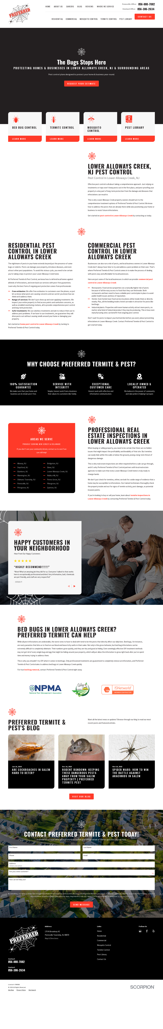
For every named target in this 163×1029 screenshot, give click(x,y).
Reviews (89, 6)
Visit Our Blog (81, 850)
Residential (101, 990)
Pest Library (102, 1009)
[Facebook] (147, 985)
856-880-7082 (146, 4)
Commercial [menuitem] (71, 19)
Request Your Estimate (81, 83)
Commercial (101, 995)
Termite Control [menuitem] (108, 19)
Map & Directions (51, 993)
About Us (58, 6)
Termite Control (103, 1004)
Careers (70, 6)
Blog (79, 6)
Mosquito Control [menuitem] (89, 19)
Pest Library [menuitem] (125, 19)
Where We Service (105, 6)
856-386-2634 (145, 9)
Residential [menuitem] (57, 19)
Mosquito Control (104, 999)
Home (47, 6)
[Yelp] (153, 985)
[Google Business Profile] (140, 985)
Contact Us (145, 16)
